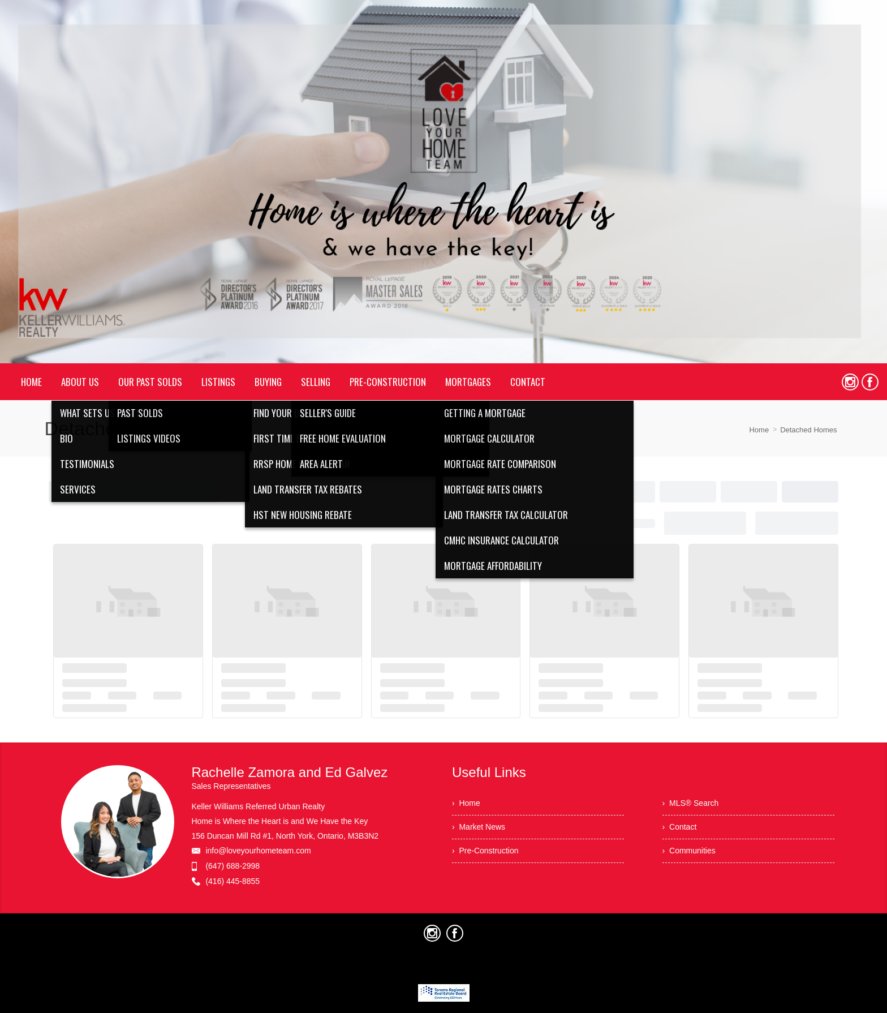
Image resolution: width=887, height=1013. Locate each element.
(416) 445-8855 (232, 881)
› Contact (679, 826)
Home (759, 430)
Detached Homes (808, 430)
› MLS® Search (690, 803)
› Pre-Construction (485, 850)
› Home (466, 803)
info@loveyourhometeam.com (258, 850)
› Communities (689, 850)
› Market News (478, 826)
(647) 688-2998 (232, 865)
